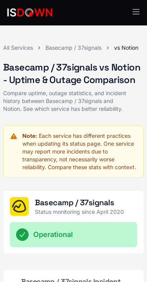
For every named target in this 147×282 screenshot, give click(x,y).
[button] (136, 11)
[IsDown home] (29, 12)
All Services (18, 47)
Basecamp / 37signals (73, 47)
